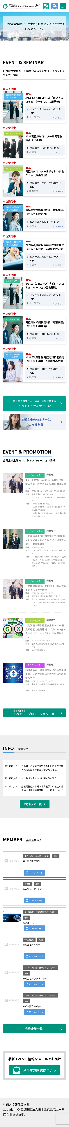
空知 (56, 856)
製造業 (27, 884)
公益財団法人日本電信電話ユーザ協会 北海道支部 (21, 6)
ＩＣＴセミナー (35, 665)
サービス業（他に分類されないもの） (40, 911)
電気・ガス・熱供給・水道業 (36, 856)
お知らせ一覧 (33, 804)
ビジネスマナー (35, 475)
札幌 (37, 884)
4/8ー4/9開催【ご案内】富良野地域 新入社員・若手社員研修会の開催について (45, 483)
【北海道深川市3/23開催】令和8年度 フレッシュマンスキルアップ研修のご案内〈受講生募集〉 (45, 539)
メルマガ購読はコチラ (39, 1070)
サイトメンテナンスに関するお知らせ (40, 778)
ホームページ (36, 872)
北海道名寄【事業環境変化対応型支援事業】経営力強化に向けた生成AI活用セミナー (45, 673)
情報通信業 (29, 939)
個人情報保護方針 (17, 1104)
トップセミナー (35, 620)
